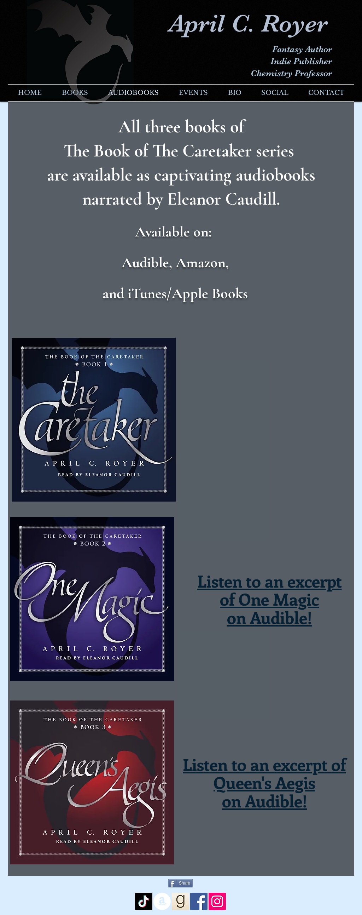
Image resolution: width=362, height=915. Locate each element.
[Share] (180, 883)
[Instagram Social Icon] (217, 901)
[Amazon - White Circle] (162, 901)
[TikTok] (143, 901)
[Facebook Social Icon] (199, 901)
